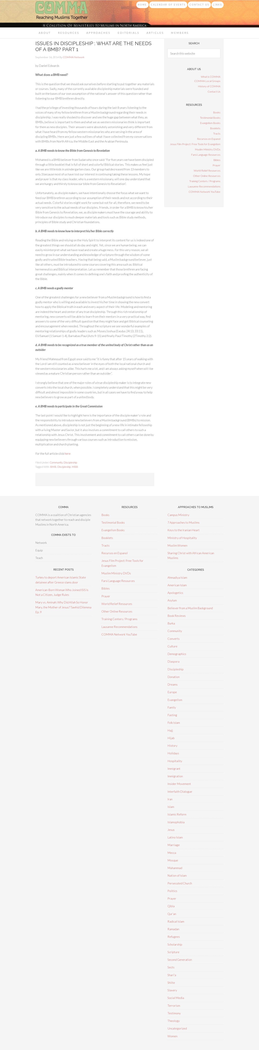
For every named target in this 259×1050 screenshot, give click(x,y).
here (68, 453)
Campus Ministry (178, 515)
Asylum (172, 600)
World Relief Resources (207, 170)
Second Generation (179, 959)
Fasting (172, 715)
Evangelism (174, 700)
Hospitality (174, 761)
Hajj (170, 730)
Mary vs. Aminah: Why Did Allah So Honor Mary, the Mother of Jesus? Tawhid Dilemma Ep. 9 (63, 607)
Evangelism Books (210, 122)
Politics (172, 891)
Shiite (171, 982)
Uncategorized (177, 1028)
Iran (169, 799)
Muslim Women (177, 545)
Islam (170, 807)
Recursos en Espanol (208, 138)
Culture (172, 646)
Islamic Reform (176, 814)
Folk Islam (173, 722)
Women (172, 1036)
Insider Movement (179, 784)
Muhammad (174, 868)
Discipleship (70, 462)
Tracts (216, 133)
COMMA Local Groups (207, 80)
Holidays (173, 753)
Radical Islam (175, 921)
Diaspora (173, 661)
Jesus (171, 830)
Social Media (175, 998)
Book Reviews (176, 615)
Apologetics (175, 592)
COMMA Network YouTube (204, 191)
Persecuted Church (179, 883)
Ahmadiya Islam (177, 577)
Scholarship (174, 944)
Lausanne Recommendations (204, 186)
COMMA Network (61, 13)
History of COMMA (209, 86)
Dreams (172, 684)
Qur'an (171, 914)
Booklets (215, 128)
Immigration (175, 776)
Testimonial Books (210, 117)
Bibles (216, 159)
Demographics (176, 654)
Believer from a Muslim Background (190, 608)
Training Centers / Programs (204, 181)
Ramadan (173, 929)
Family (171, 707)
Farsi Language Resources (205, 154)
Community (56, 462)
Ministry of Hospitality (182, 538)
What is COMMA (210, 76)
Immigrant (173, 768)
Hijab (171, 738)
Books (216, 112)
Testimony (174, 1013)
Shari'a (171, 975)
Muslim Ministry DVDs (207, 149)
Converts (173, 638)
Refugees (173, 936)
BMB (53, 466)
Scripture (173, 952)
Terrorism (173, 1005)
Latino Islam (175, 837)
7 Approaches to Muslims (183, 522)
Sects (170, 967)
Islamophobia (176, 822)
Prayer (216, 165)
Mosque (172, 860)
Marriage (173, 845)
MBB (75, 466)
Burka (171, 623)
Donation (173, 677)
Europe (172, 692)
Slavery (172, 990)
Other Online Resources (206, 175)
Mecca (171, 852)
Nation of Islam (177, 875)
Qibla (171, 906)
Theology (173, 1021)
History (172, 745)
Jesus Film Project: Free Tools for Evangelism (195, 144)
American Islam (177, 585)
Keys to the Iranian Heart (183, 530)
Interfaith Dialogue (179, 791)
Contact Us (214, 91)
